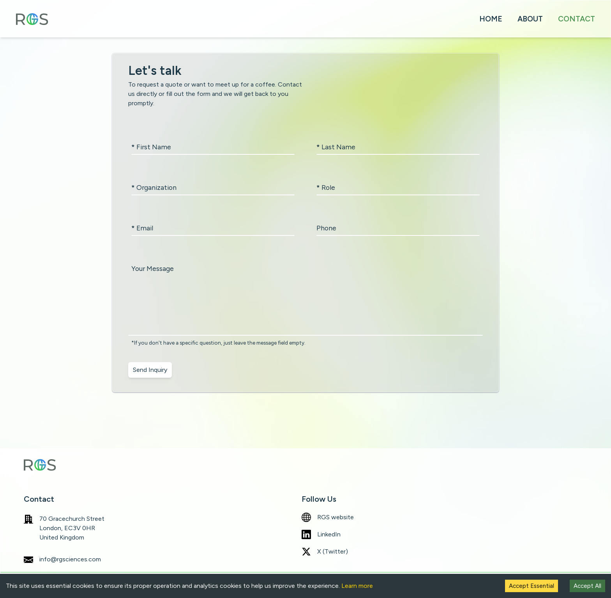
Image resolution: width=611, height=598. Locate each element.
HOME (490, 18)
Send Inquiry (150, 369)
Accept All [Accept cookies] (587, 585)
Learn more (357, 585)
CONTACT (576, 18)
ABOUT (530, 18)
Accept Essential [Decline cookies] (531, 585)
